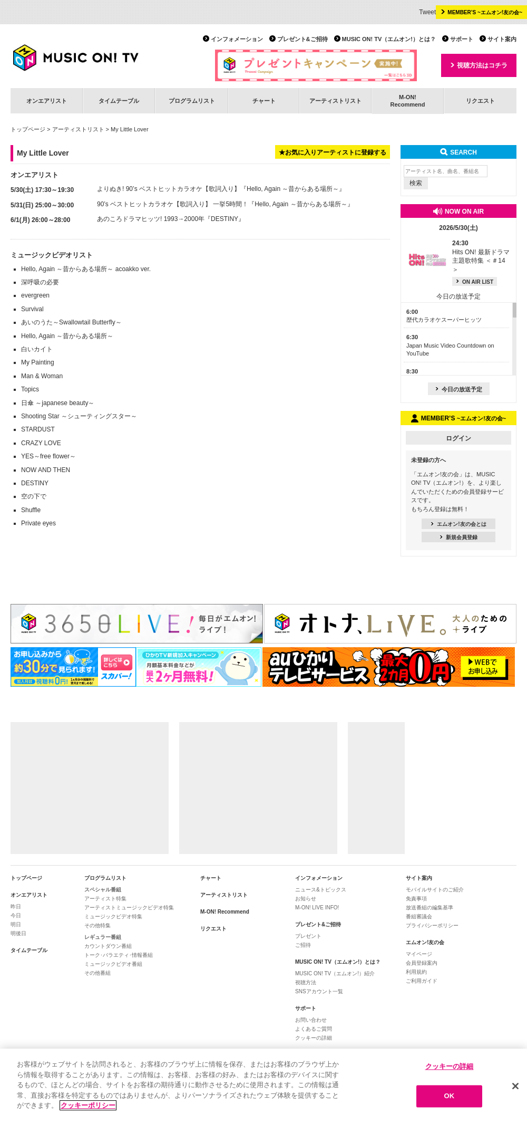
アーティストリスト (335, 101)
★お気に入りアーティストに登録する (332, 152)
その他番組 (97, 973)
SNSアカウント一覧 (319, 991)
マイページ (419, 954)
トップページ (28, 129)
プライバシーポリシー (432, 925)
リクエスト (480, 101)
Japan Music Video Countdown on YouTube (450, 345)
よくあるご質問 (313, 1029)
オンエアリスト (46, 101)
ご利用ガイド (421, 981)
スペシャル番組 (102, 889)
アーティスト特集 (105, 898)
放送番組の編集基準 (429, 907)
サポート (461, 39)
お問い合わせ (311, 1020)
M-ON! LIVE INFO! (317, 907)
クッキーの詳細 (313, 1038)
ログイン (458, 438)
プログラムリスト (192, 101)
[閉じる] (515, 1086)
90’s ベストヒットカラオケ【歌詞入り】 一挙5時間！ (172, 204)
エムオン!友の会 (425, 942)
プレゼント (308, 936)
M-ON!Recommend (407, 100)
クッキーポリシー (88, 1106)
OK (449, 1096)
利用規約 (416, 972)
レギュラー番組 (102, 937)
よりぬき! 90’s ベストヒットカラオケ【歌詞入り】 (168, 189)
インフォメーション (237, 39)
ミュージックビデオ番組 (113, 964)
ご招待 (303, 945)
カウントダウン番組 (108, 946)
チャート (264, 101)
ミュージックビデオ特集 (113, 916)
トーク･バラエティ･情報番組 (118, 955)
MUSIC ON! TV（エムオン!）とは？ (389, 39)
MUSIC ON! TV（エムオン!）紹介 (335, 973)
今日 (16, 915)
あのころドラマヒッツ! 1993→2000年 (150, 219)
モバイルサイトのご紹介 (435, 889)
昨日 (16, 906)
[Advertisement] (90, 788)
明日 (16, 924)
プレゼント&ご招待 (302, 39)
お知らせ (305, 898)
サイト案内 (501, 39)
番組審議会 (419, 916)
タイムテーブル (119, 101)
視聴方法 (305, 982)
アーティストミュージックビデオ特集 (129, 907)
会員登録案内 (421, 963)
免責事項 (416, 898)
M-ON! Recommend (224, 912)
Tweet (427, 12)
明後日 (18, 933)
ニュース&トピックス (320, 889)
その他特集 (97, 925)
